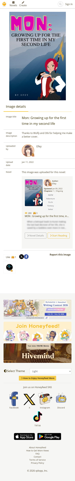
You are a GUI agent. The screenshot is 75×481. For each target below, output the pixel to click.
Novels (13, 4)
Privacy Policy (37, 463)
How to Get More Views (37, 450)
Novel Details (35, 235)
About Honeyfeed (37, 447)
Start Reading (58, 235)
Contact (37, 456)
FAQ (37, 453)
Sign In (69, 4)
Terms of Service (37, 459)
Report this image (60, 254)
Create (23, 4)
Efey (39, 146)
